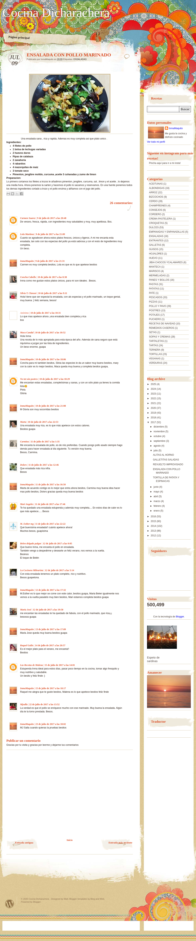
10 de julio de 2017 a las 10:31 (45, 312)
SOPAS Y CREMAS (159, 336)
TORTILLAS (155, 354)
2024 (154, 389)
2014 (154, 526)
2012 (154, 535)
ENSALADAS (80, 59)
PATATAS (154, 288)
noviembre (159, 431)
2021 (154, 403)
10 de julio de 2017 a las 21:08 (50, 405)
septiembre (160, 441)
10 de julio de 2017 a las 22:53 (43, 422)
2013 (154, 530)
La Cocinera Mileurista (31, 570)
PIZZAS (153, 301)
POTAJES (154, 314)
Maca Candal (26, 332)
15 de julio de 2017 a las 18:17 (50, 688)
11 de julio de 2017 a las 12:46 (43, 464)
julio (156, 450)
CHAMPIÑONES (158, 205)
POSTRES (154, 310)
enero (157, 510)
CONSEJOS (155, 210)
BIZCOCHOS (156, 196)
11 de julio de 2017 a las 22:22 (50, 523)
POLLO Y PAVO (157, 306)
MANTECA (155, 266)
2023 (154, 393)
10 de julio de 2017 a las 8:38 (52, 277)
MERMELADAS (157, 275)
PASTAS (153, 284)
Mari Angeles (26, 504)
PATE (152, 293)
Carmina (24, 441)
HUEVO (153, 258)
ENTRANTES (156, 240)
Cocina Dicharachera (56, 12)
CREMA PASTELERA (160, 218)
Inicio (70, 840)
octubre (158, 436)
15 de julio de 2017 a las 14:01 (60, 665)
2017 (154, 422)
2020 (154, 408)
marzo (157, 501)
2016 (154, 516)
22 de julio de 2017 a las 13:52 (44, 704)
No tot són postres (29, 379)
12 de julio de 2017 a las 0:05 (57, 543)
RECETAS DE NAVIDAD (162, 323)
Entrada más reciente (120, 842)
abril (156, 496)
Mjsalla (23, 704)
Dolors (23, 464)
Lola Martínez (27, 234)
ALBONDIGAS (157, 188)
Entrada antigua (24, 842)
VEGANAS (155, 358)
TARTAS (153, 345)
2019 (154, 412)
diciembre (159, 426)
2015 (154, 521)
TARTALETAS (156, 341)
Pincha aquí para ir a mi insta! (165, 163)
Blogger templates (78, 899)
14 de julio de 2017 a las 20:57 (50, 645)
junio (156, 486)
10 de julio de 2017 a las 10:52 (50, 332)
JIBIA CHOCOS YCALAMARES (166, 262)
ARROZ (153, 192)
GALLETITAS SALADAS (166, 459)
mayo (157, 491)
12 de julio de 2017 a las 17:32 (50, 590)
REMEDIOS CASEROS (161, 328)
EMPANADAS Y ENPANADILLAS (167, 231)
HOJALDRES (156, 253)
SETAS (153, 332)
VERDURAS (155, 363)
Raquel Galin (26, 645)
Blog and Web (97, 899)
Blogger (180, 616)
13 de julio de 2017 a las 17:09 (50, 629)
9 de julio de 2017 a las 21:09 (50, 234)
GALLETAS (155, 245)
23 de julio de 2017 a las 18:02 (50, 724)
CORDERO (155, 214)
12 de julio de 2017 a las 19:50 (48, 609)
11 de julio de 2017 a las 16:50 (50, 484)
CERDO (153, 201)
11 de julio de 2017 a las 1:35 (45, 441)
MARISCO (154, 271)
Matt (66, 899)
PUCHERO (155, 319)
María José (26, 609)
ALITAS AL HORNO (163, 455)
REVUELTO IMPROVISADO (168, 464)
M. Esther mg (27, 523)
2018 (154, 417)
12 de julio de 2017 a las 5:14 (59, 570)
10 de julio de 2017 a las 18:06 (50, 359)
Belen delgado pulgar (30, 543)
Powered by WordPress (9, 903)
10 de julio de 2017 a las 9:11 (52, 293)
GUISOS (153, 249)
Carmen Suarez (27, 218)
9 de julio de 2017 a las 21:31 (50, 261)
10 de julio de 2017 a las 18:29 (54, 379)
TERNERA (154, 349)
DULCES (154, 227)
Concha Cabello (28, 277)
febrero (158, 506)
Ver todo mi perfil (156, 141)
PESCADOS (155, 297)
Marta (23, 422)
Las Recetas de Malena (31, 665)
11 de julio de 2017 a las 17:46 (50, 504)
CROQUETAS (156, 223)
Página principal (19, 37)
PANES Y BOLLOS (159, 280)
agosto (157, 445)
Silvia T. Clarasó (28, 293)
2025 (154, 384)
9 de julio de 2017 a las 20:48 (51, 218)
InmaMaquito (27, 261)
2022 (154, 398)
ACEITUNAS (156, 183)
